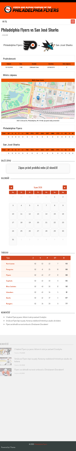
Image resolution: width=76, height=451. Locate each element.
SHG (42, 133)
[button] (38, 98)
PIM (27, 133)
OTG (57, 133)
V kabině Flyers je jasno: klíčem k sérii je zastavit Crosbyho (26, 317)
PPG (32, 133)
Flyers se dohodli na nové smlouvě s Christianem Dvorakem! (27, 324)
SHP (47, 133)
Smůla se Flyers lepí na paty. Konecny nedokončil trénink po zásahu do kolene (33, 321)
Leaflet (56, 118)
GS (66, 133)
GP (9, 133)
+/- (23, 133)
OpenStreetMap (66, 118)
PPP (37, 133)
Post (3, 133)
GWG (52, 133)
